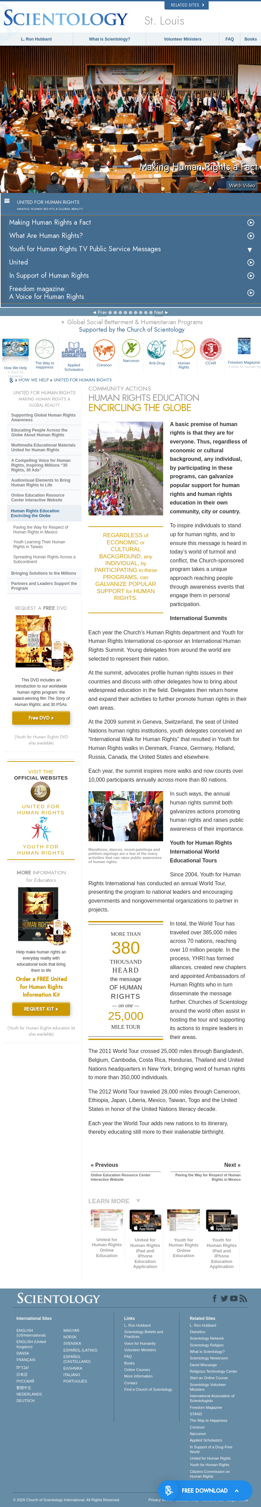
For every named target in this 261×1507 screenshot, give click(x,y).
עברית (22, 1367)
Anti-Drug (157, 351)
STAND (196, 1414)
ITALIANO (72, 1375)
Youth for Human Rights (209, 1465)
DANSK (22, 1353)
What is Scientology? (109, 39)
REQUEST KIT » (41, 1009)
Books (250, 39)
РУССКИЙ (25, 1381)
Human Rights (183, 353)
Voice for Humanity (140, 1343)
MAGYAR (72, 1330)
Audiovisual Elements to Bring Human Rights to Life (40, 482)
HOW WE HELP (34, 380)
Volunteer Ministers (182, 39)
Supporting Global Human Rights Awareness (43, 417)
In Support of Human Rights (49, 276)
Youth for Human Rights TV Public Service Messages (85, 249)
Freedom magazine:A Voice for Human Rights (46, 293)
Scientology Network (207, 1338)
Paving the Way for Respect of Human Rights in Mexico (40, 529)
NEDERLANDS (29, 1394)
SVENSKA (72, 1343)
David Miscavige (203, 1365)
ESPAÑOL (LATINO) (81, 1350)
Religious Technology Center (213, 1371)
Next (158, 312)
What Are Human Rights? (46, 236)
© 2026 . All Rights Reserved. (66, 1500)
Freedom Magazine (206, 1407)
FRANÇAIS (25, 1360)
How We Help (15, 368)
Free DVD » (41, 717)
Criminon (104, 352)
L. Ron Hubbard (36, 39)
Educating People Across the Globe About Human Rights (39, 432)
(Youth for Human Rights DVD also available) (41, 740)
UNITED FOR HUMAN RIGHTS (83, 380)
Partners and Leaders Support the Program (44, 586)
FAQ (230, 39)
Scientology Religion (207, 1345)
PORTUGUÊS (75, 1381)
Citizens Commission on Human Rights (210, 1474)
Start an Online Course (209, 1378)
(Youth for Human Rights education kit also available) (41, 1031)
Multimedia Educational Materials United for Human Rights (43, 447)
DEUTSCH (25, 1401)
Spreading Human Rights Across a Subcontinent (44, 559)
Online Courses (137, 1370)
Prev (102, 312)
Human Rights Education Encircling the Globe (35, 513)
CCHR (210, 351)
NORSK (70, 1337)
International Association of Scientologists (212, 1398)
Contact (130, 1383)
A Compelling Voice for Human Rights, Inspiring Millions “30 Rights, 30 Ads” (41, 465)
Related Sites (187, 5)
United (18, 262)
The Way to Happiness (44, 353)
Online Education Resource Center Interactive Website (38, 497)
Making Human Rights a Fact (50, 222)
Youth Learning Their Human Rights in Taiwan (39, 544)
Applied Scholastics (74, 354)
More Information (138, 1376)
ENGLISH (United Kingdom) (31, 1344)
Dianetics (197, 1332)
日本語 (22, 1374)
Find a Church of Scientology (148, 1389)
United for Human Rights (210, 1458)
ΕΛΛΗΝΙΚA (73, 1368)
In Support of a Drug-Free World (211, 1449)
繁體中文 (23, 1388)
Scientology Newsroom (209, 1358)
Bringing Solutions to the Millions (43, 573)
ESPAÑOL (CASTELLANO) (77, 1359)
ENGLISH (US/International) (31, 1332)
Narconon (131, 350)
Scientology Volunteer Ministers (208, 1387)
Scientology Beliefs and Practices (143, 1334)
